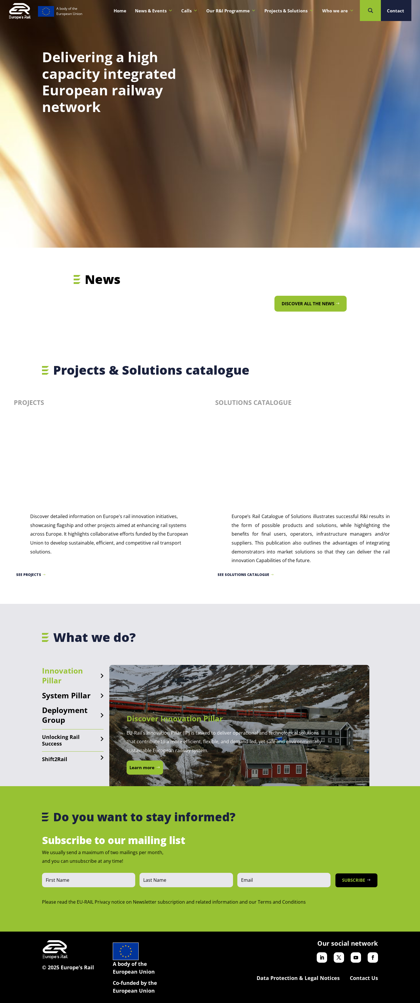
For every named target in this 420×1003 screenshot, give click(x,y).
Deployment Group (64, 715)
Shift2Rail (54, 759)
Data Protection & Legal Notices (298, 977)
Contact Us (364, 977)
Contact (395, 11)
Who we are (338, 11)
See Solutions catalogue (243, 574)
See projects (28, 574)
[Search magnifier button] (370, 10)
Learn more (141, 767)
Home (120, 11)
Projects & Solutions (289, 11)
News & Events (154, 11)
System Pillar (66, 695)
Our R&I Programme (231, 11)
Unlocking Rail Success (61, 740)
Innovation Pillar (62, 675)
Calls (189, 11)
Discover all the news (308, 303)
